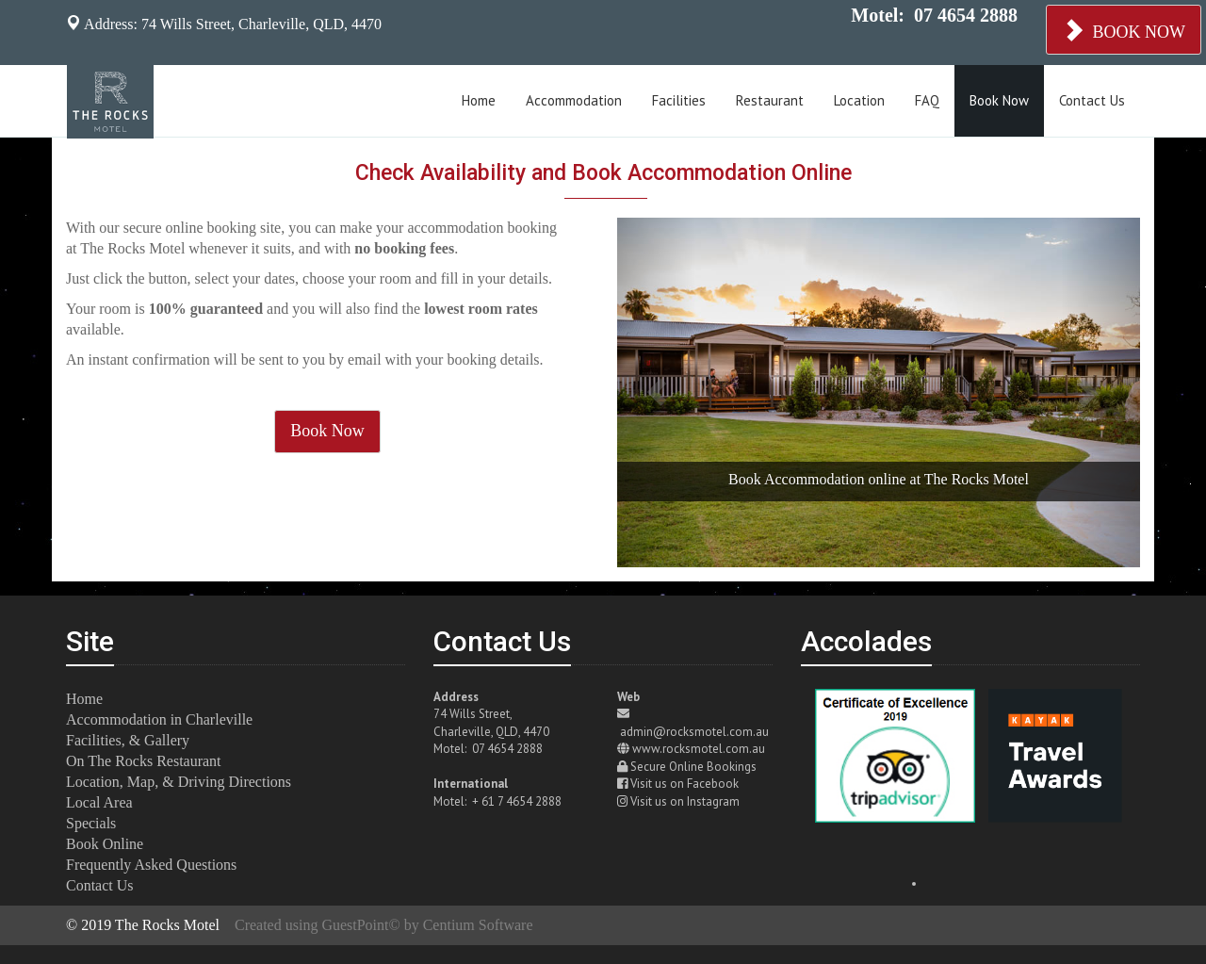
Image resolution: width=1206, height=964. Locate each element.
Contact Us (1092, 100)
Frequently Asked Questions (151, 865)
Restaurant (770, 100)
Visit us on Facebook (684, 784)
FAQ (927, 100)
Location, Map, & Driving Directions (178, 782)
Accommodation (574, 100)
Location (859, 100)
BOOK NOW (1123, 29)
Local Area (99, 802)
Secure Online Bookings (693, 767)
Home (479, 100)
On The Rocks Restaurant (143, 761)
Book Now (999, 100)
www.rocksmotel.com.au (698, 749)
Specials (91, 823)
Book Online (104, 844)
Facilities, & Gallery (127, 740)
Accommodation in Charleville (159, 719)
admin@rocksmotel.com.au (694, 732)
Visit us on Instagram (685, 801)
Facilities (679, 100)
